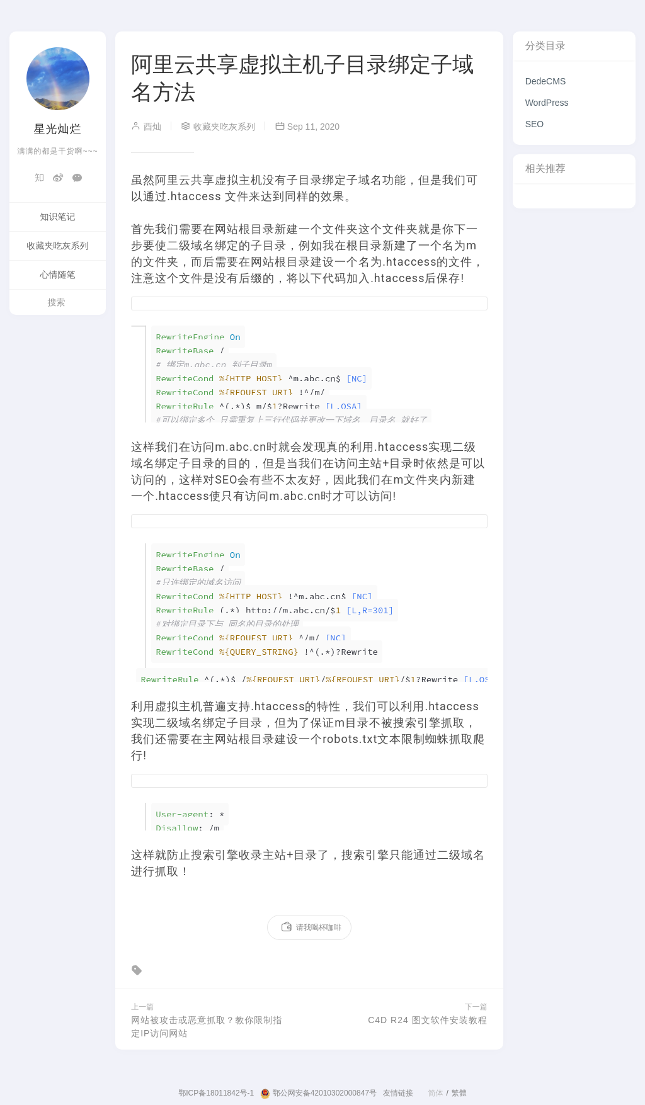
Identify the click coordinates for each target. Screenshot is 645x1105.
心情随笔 (58, 274)
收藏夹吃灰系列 (58, 246)
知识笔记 (58, 217)
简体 (435, 1093)
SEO (534, 124)
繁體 (459, 1093)
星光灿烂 (58, 129)
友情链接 (398, 1093)
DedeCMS (545, 81)
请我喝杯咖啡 (310, 927)
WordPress (547, 103)
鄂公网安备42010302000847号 (318, 1094)
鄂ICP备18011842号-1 (216, 1093)
